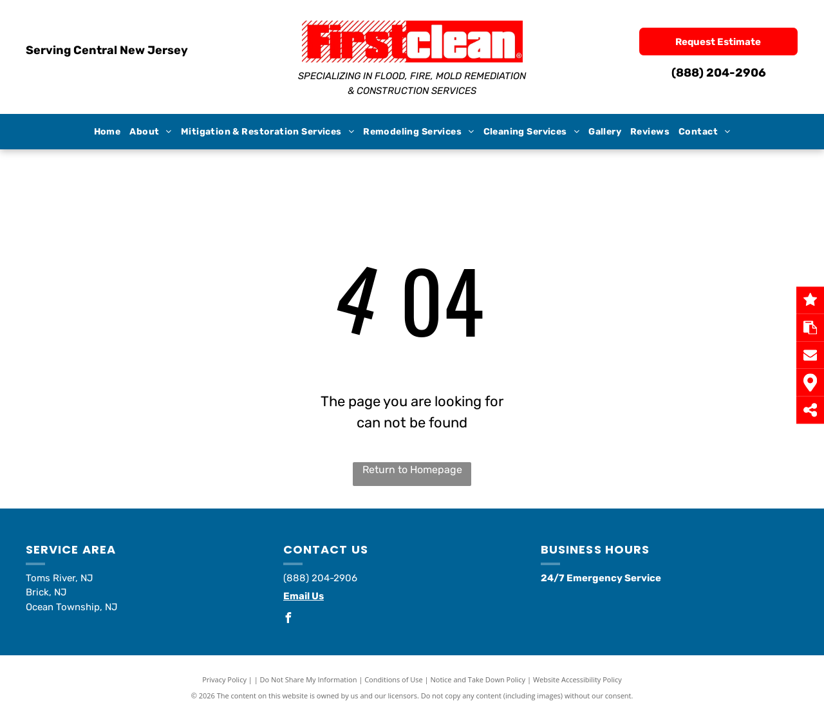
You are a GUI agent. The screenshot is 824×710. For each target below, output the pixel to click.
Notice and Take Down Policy (478, 679)
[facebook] (288, 620)
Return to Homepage (412, 469)
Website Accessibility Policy (577, 679)
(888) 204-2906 (718, 73)
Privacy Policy (224, 679)
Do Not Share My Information (308, 679)
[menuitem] (107, 132)
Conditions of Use (393, 679)
